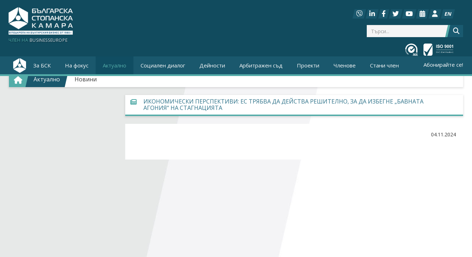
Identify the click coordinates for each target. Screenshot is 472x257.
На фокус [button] (76, 65)
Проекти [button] (308, 65)
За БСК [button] (42, 65)
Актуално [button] (114, 65)
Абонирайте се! (443, 64)
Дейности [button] (212, 65)
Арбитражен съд (261, 65)
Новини (86, 79)
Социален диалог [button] (163, 65)
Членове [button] (345, 65)
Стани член (384, 65)
